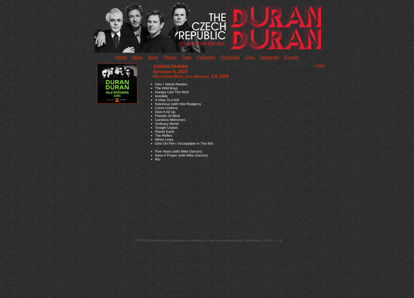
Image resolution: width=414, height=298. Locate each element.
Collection (206, 57)
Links (250, 57)
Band (153, 57)
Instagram (269, 57)
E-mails (291, 57)
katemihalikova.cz (231, 240)
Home (121, 57)
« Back (319, 65)
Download (230, 57)
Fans (186, 57)
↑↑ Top (278, 240)
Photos (170, 57)
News (137, 57)
